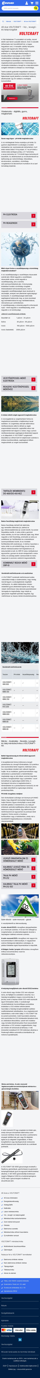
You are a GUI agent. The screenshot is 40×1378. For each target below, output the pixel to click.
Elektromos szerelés (11, 1229)
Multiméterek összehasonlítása (14, 1246)
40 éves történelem (10, 1198)
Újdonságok (8, 1250)
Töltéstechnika (9, 1270)
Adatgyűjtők (8, 1205)
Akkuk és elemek (10, 1273)
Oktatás (6, 1225)
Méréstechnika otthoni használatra (16, 1232)
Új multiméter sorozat (11, 1235)
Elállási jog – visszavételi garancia (20, 1369)
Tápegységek (9, 1266)
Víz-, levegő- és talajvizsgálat (14, 1215)
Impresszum (13, 1366)
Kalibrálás (7, 1208)
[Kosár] (31, 3)
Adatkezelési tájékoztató (28, 1366)
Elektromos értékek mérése (13, 1259)
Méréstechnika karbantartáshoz (15, 1218)
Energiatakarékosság (11, 1201)
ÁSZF (5, 1366)
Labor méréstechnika (11, 1211)
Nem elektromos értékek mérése (15, 1263)
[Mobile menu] (36, 3)
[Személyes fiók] (26, 3)
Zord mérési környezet (12, 1222)
